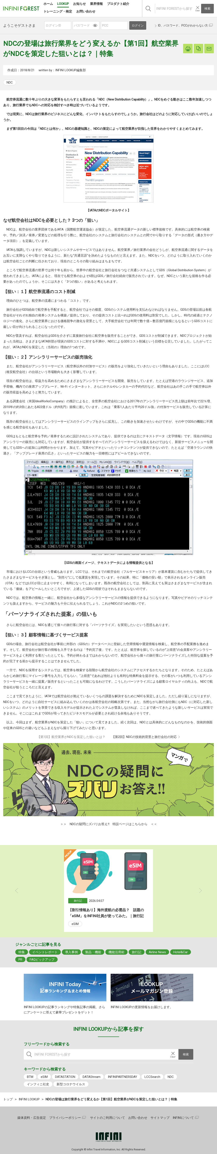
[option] (108, 890)
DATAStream (91, 1077)
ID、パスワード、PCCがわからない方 (183, 25)
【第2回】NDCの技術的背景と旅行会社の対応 (144, 737)
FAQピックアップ (42, 959)
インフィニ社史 (38, 1084)
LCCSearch (152, 1077)
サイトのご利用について (107, 1118)
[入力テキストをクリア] (197, 8)
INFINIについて (183, 1118)
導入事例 (71, 952)
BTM (30, 1077)
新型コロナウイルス (71, 1084)
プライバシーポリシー (65, 1118)
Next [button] (200, 890)
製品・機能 (93, 952)
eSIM (75, 924)
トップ (8, 1099)
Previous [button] (16, 890)
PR (20, 959)
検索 (207, 8)
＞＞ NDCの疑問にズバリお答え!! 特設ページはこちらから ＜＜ (108, 824)
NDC (10, 82)
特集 (21, 952)
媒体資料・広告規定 (31, 1118)
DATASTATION (65, 1077)
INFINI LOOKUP (29, 1099)
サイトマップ (160, 1118)
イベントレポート (45, 952)
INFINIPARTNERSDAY (122, 1077)
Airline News (157, 952)
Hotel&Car (180, 952)
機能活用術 (116, 952)
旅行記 (136, 952)
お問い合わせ (137, 1118)
